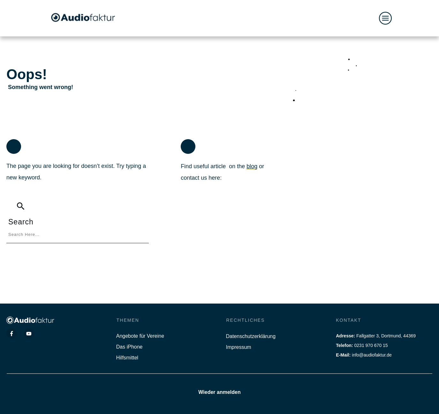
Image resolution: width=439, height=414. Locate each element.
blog (251, 166)
